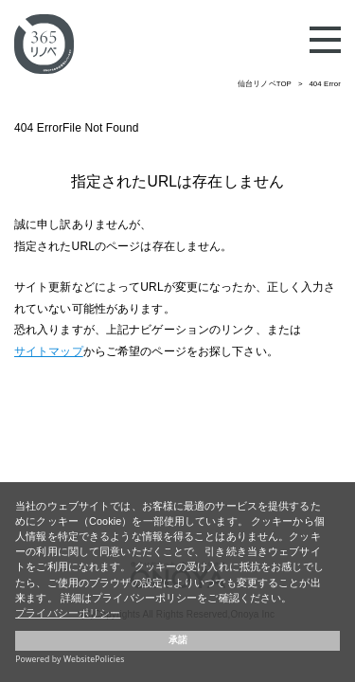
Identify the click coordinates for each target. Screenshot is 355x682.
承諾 (178, 640)
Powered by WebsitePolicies (69, 659)
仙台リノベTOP (265, 84)
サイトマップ (48, 351)
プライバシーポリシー (67, 613)
